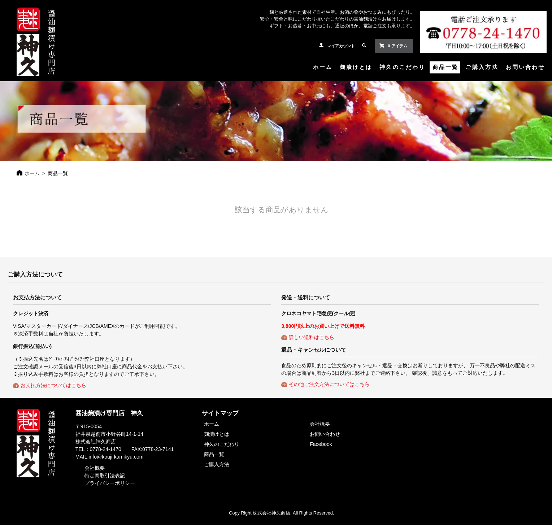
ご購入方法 (482, 67)
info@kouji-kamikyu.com (115, 457)
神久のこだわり (402, 67)
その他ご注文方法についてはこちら (329, 384)
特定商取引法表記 (104, 475)
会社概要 (94, 468)
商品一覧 (445, 67)
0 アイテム (393, 45)
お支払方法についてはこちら (53, 385)
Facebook (321, 444)
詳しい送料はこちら (311, 337)
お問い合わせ (525, 67)
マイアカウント (341, 46)
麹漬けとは (356, 67)
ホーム (322, 67)
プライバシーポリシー (109, 483)
